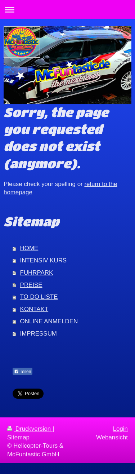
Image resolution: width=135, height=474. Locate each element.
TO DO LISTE (39, 296)
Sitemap (18, 437)
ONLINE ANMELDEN (49, 321)
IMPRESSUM (38, 333)
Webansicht (112, 437)
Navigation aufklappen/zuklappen (67, 9)
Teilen (22, 371)
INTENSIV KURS (43, 260)
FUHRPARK (36, 272)
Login (120, 428)
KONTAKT (34, 309)
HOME (29, 248)
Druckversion (30, 428)
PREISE (31, 285)
